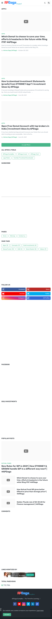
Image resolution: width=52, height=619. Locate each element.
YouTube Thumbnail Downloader (23, 158)
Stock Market (31, 249)
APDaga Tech (35, 154)
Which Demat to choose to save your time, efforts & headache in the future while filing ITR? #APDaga (24, 39)
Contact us (22, 236)
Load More (26, 145)
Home (5, 236)
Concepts (16, 245)
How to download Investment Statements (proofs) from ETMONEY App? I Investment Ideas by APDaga (23, 84)
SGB (19, 249)
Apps (5, 245)
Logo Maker (6, 158)
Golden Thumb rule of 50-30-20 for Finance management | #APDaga (31, 503)
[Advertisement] (26, 214)
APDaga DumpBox (8, 154)
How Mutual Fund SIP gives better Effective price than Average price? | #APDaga (32, 491)
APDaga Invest (22, 154)
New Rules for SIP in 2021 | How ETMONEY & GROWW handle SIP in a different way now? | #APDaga (24, 469)
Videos (43, 249)
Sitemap (12, 236)
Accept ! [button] (7, 614)
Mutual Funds (8, 249)
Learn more (40, 610)
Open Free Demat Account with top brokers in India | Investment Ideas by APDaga (25, 127)
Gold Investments (29, 245)
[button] (2, 3)
